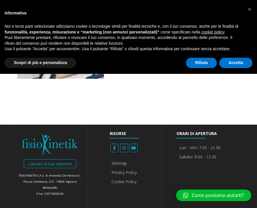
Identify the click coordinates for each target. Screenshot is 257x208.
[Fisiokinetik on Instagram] (124, 148)
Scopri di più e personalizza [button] (40, 62)
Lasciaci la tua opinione (50, 163)
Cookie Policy (124, 181)
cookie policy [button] (213, 32)
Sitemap (119, 163)
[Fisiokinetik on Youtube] (134, 148)
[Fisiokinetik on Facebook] (114, 148)
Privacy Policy (124, 172)
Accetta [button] (235, 62)
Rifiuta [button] (201, 62)
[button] (213, 195)
